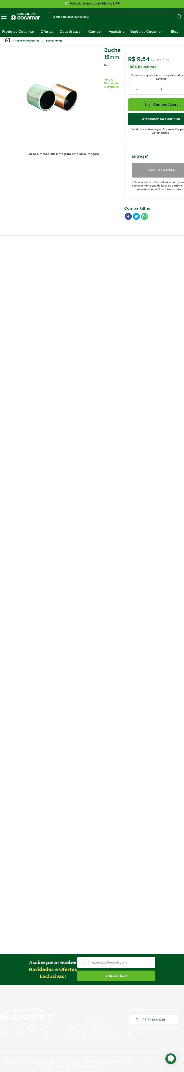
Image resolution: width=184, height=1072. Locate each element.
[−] (137, 89)
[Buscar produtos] (179, 16)
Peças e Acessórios (27, 40)
